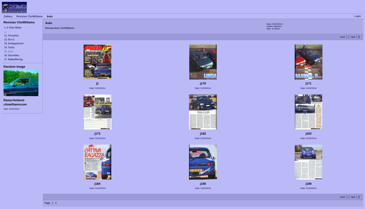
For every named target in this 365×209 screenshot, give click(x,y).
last (353, 37)
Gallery (8, 16)
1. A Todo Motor (13, 27)
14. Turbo (9, 47)
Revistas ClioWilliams (29, 16)
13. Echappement (13, 43)
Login (358, 16)
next (342, 37)
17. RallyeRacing (13, 59)
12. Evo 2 (9, 39)
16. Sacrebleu (11, 55)
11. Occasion (11, 35)
